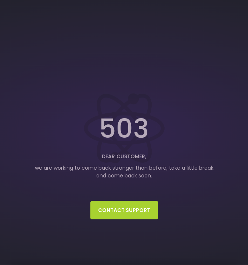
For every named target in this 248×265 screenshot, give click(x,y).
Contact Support (124, 210)
